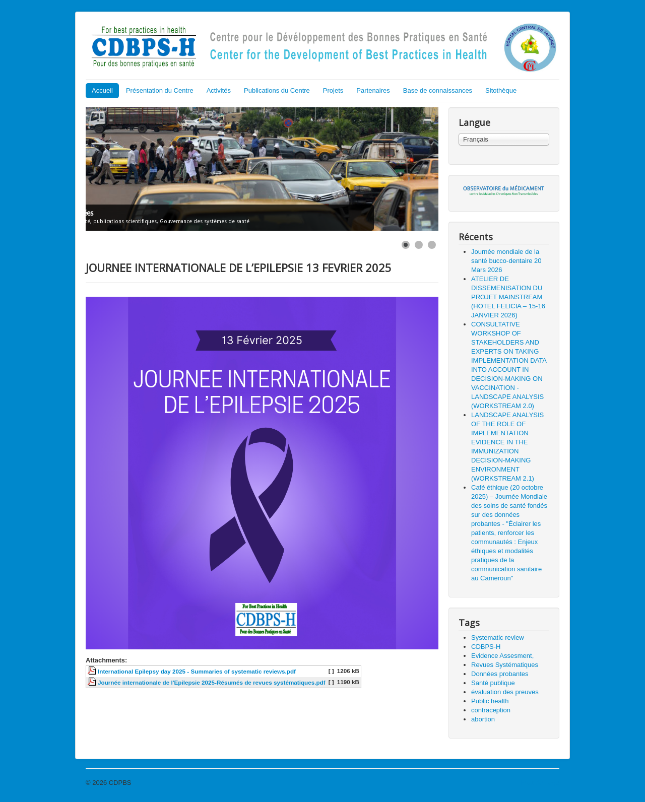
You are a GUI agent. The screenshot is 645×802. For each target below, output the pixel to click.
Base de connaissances (437, 90)
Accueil (102, 90)
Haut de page (539, 782)
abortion (483, 719)
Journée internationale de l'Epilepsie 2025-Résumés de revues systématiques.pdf (212, 682)
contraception (490, 710)
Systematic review (497, 637)
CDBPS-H (486, 646)
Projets (333, 90)
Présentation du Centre (160, 90)
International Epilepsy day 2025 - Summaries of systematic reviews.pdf (197, 671)
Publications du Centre (277, 90)
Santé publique (493, 683)
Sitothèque (501, 90)
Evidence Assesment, (502, 655)
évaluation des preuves (505, 692)
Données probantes (499, 674)
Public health (489, 701)
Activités (219, 90)
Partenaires (373, 90)
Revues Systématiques (504, 665)
